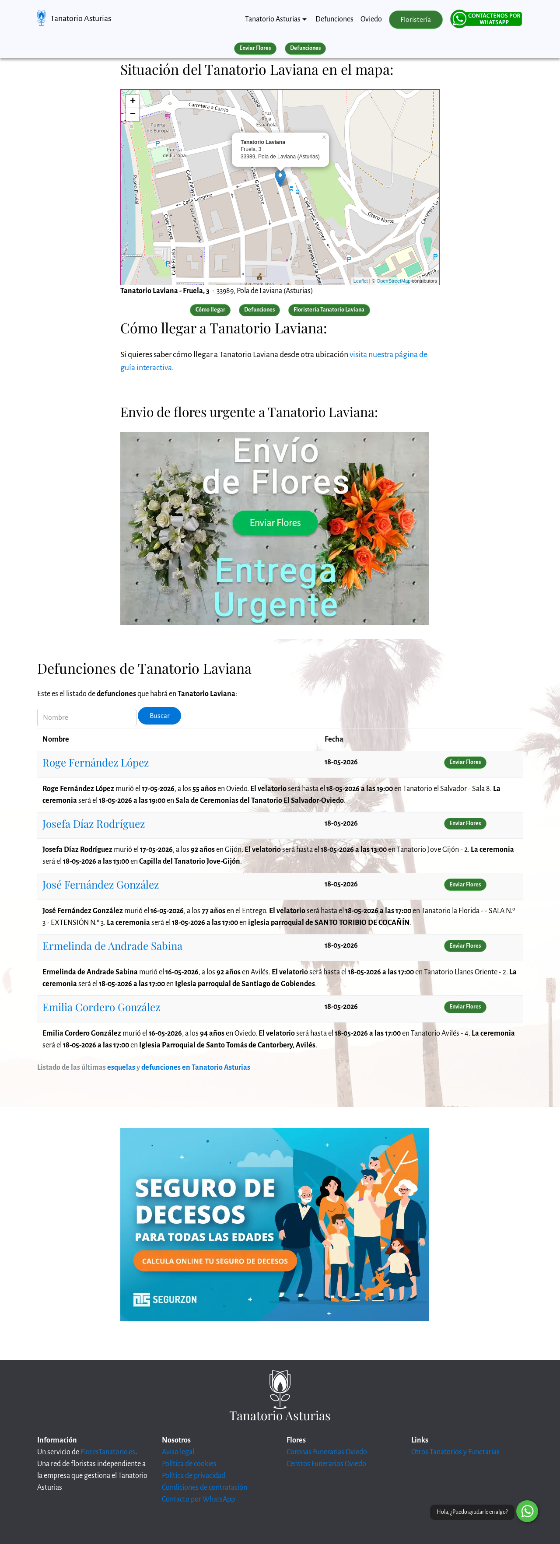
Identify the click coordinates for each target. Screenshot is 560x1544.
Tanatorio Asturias (80, 18)
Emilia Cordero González (101, 1007)
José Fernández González (100, 884)
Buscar (160, 716)
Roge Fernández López (95, 762)
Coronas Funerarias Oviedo (327, 1452)
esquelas (121, 1067)
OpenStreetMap (394, 281)
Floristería (415, 20)
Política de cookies (189, 1464)
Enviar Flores (255, 48)
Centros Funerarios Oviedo (326, 1464)
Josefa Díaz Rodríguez (93, 823)
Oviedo (371, 19)
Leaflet (361, 281)
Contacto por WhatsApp (198, 1499)
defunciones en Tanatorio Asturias (195, 1067)
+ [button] (133, 101)
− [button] (133, 114)
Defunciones (334, 19)
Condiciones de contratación (204, 1487)
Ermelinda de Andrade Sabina (112, 945)
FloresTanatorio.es (107, 1452)
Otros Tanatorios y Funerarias (455, 1452)
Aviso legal (178, 1452)
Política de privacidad (193, 1476)
